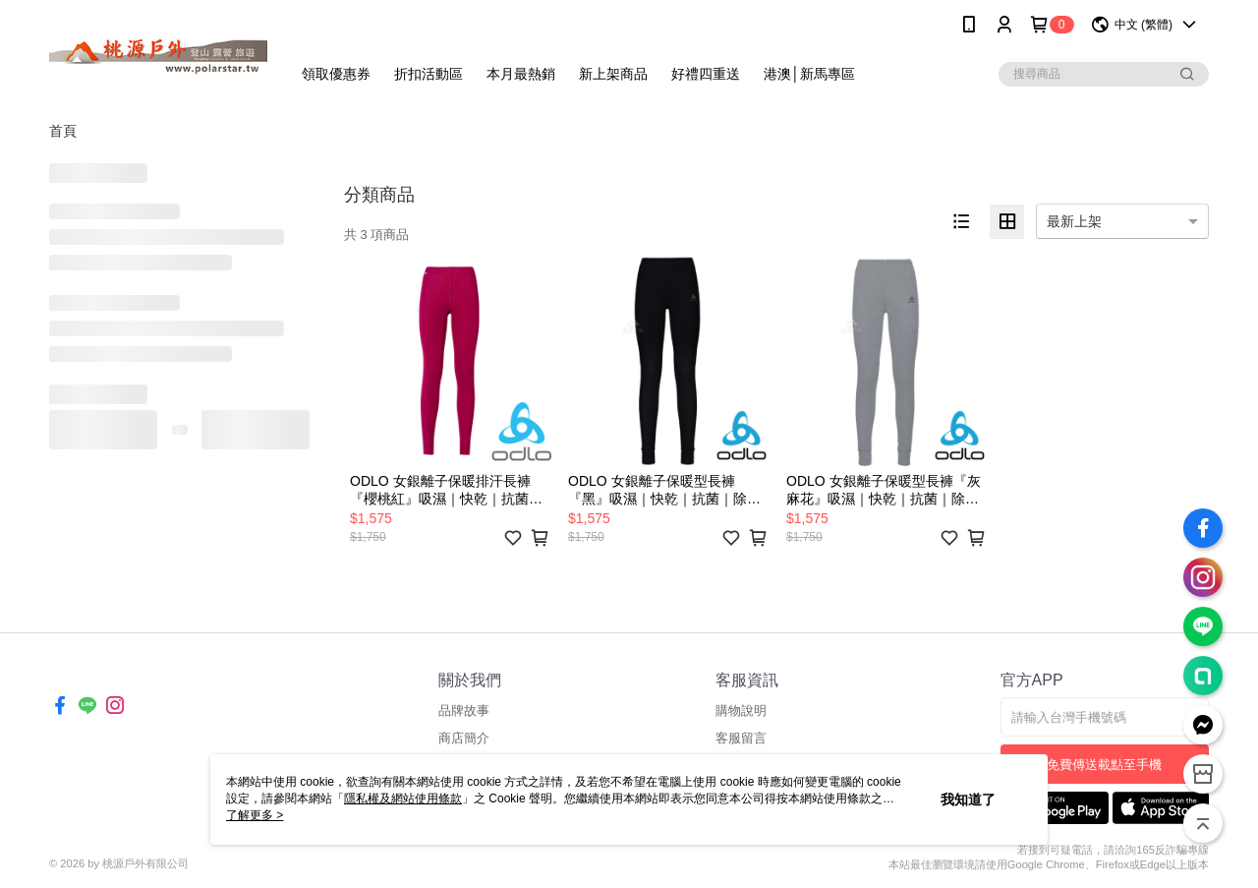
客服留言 (741, 738)
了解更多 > (254, 815)
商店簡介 (463, 738)
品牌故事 (463, 710)
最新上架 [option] (1074, 221)
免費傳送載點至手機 (1104, 764)
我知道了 (968, 799)
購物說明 (741, 710)
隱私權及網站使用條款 (403, 798)
